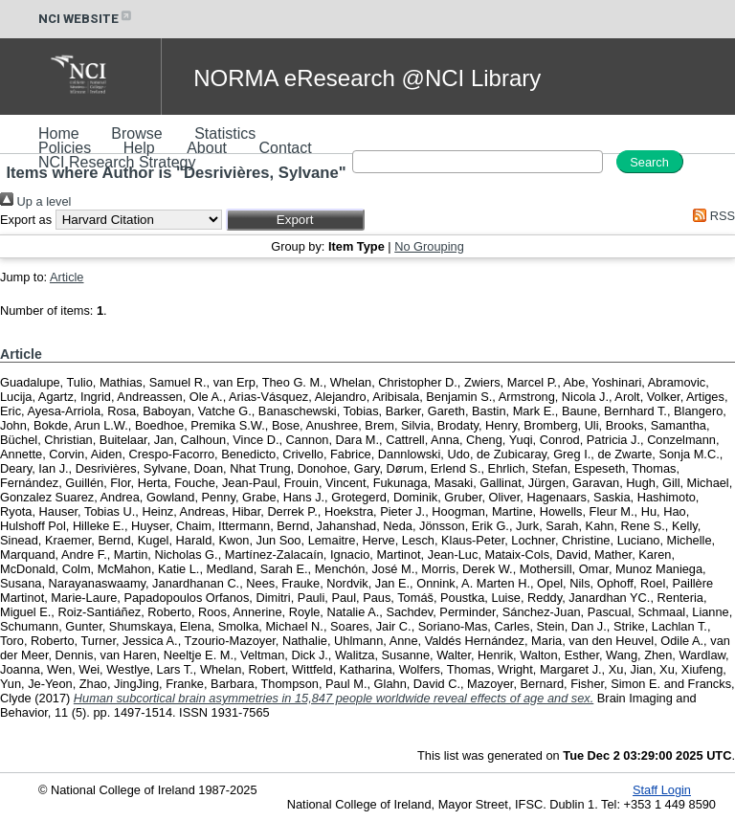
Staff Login (662, 790)
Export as (26, 219)
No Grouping (429, 246)
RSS (711, 216)
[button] (295, 220)
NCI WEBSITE (86, 18)
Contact (285, 148)
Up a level (35, 201)
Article (67, 277)
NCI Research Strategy (117, 162)
